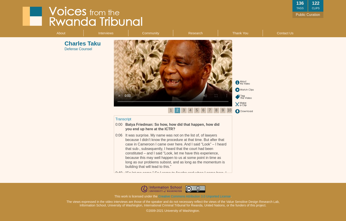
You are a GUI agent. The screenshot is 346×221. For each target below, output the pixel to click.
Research (195, 33)
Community (150, 33)
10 (229, 110)
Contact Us (285, 33)
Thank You (240, 33)
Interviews (106, 33)
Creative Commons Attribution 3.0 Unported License (194, 196)
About (60, 33)
